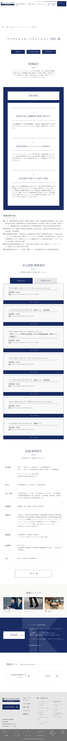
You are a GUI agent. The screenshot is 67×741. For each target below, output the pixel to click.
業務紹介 (18, 51)
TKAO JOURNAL (51, 1)
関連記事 (54, 5)
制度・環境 (49, 5)
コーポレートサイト (41, 1)
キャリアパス (44, 5)
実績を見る (33, 573)
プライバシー (16, 734)
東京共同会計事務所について (21, 5)
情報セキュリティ (6, 734)
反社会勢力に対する (40, 734)
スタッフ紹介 (38, 5)
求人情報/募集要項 (33, 51)
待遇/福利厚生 (49, 51)
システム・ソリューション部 (58, 705)
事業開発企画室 (57, 701)
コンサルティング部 (43, 708)
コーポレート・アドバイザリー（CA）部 (43, 712)
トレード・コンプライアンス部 (43, 722)
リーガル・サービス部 (43, 718)
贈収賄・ (52, 733)
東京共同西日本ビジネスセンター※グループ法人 (58, 715)
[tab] (21, 281)
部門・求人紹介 (32, 5)
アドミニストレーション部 (58, 709)
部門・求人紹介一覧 (42, 698)
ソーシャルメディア (27, 734)
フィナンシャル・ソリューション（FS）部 (43, 703)
